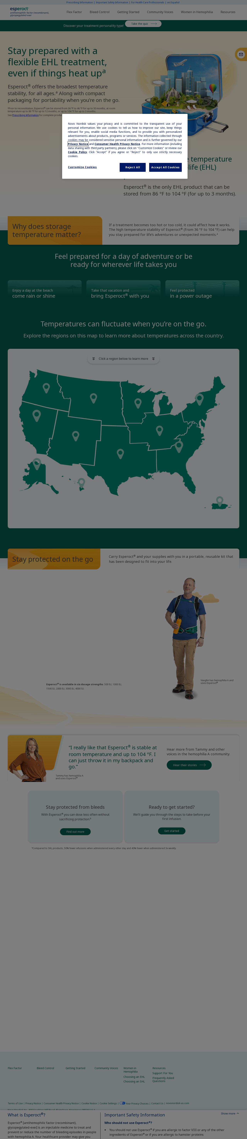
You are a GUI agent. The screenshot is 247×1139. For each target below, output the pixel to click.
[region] (125, 146)
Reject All (132, 167)
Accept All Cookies (165, 167)
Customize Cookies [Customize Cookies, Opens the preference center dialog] (82, 167)
